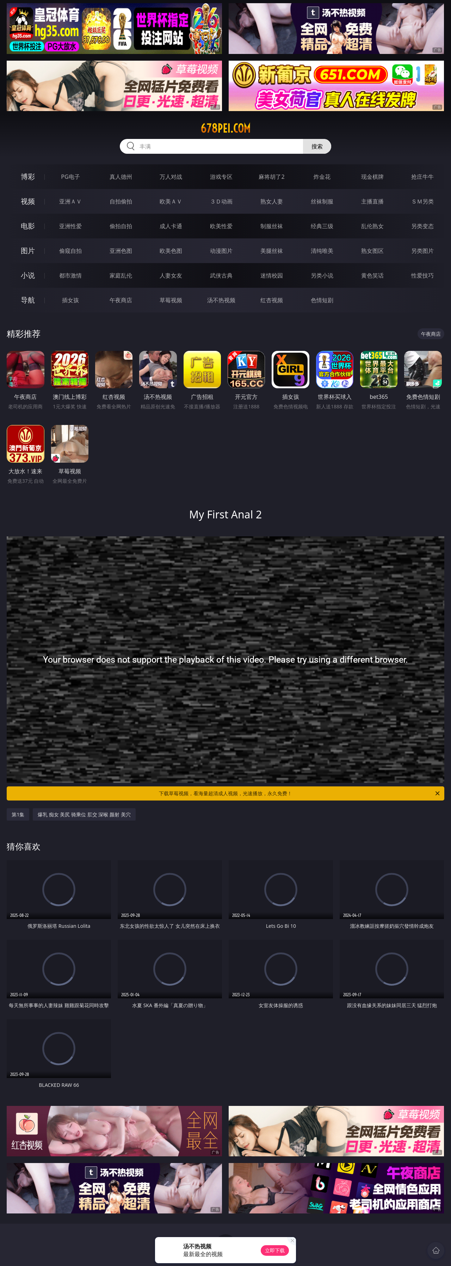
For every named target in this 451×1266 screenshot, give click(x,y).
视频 (28, 201)
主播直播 (372, 201)
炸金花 (322, 177)
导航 (28, 300)
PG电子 (70, 177)
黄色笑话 (372, 275)
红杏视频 (271, 300)
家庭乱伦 (121, 275)
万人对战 (171, 177)
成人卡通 (171, 226)
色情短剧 (322, 300)
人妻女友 (171, 275)
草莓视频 (171, 300)
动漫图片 (221, 251)
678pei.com (225, 128)
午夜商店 (121, 300)
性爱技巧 (422, 275)
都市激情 (70, 275)
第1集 (18, 814)
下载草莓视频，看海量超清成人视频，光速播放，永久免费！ (300, 793)
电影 (28, 226)
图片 (28, 250)
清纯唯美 (322, 251)
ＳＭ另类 (422, 201)
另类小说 (322, 275)
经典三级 (322, 226)
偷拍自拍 (121, 226)
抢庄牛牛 (422, 177)
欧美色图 (171, 251)
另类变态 (422, 226)
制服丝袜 (271, 226)
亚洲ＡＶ (70, 201)
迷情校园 (271, 275)
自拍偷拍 (121, 201)
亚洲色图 (121, 251)
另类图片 (422, 251)
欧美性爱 (221, 226)
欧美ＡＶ (171, 201)
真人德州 (121, 177)
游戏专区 (221, 177)
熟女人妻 (271, 201)
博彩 (28, 176)
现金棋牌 (372, 177)
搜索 (317, 146)
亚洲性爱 (70, 226)
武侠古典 (221, 275)
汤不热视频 (221, 300)
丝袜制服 (322, 201)
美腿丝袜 (271, 251)
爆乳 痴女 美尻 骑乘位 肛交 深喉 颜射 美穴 (84, 814)
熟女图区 (372, 251)
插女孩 (70, 300)
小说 (28, 275)
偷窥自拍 (70, 251)
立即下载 (275, 1250)
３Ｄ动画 (221, 201)
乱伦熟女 (372, 226)
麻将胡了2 (271, 177)
